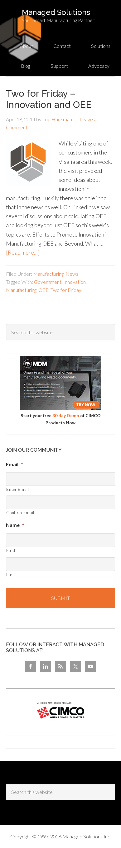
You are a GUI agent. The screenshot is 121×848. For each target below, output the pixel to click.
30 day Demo (65, 415)
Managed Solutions (56, 12)
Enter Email (17, 489)
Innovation (74, 282)
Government (47, 282)
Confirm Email (20, 512)
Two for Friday (66, 290)
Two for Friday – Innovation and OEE (49, 99)
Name (15, 525)
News (71, 274)
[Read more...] (23, 252)
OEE (43, 290)
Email (14, 464)
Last (10, 574)
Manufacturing (48, 274)
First (10, 550)
